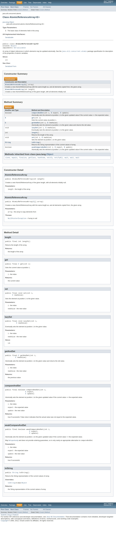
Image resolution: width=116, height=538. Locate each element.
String (8, 147)
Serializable (9, 38)
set (33, 141)
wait (66, 163)
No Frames (34, 7)
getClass (32, 163)
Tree (29, 3)
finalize (23, 163)
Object (14, 46)
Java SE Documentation (55, 532)
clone (7, 163)
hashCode (41, 163)
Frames (26, 7)
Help (49, 3)
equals (14, 163)
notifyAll (58, 163)
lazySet (35, 131)
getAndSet (36, 126)
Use (25, 3)
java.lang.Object (8, 22)
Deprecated (37, 3)
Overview (4, 3)
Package (12, 3)
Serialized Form (10, 68)
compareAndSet (38, 115)
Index (45, 3)
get (33, 120)
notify (50, 163)
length (34, 136)
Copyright (4, 535)
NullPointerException (17, 225)
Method (25, 10)
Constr (20, 10)
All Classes (47, 7)
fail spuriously (13, 454)
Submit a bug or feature (10, 530)
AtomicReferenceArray (14, 86)
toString (35, 147)
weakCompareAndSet (39, 152)
